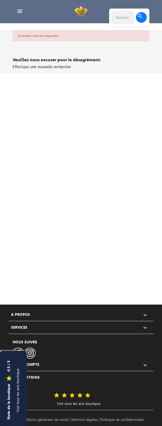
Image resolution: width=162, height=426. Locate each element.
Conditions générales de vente (44, 419)
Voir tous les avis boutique (17, 390)
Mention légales (84, 419)
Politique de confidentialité (121, 419)
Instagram (30, 353)
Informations (25, 377)
